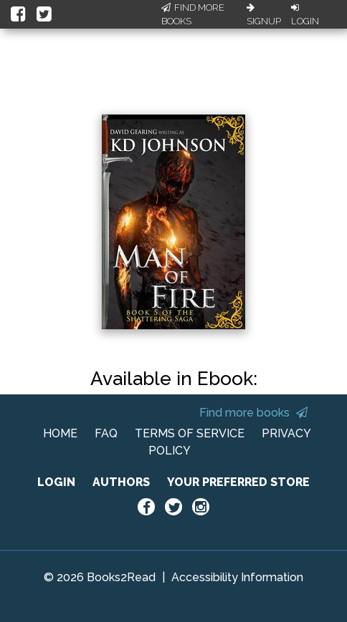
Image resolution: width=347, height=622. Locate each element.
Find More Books (192, 14)
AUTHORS (121, 482)
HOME (60, 433)
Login (305, 15)
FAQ (106, 433)
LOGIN (56, 482)
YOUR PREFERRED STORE (238, 482)
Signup (264, 15)
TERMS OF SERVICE (189, 433)
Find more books (253, 412)
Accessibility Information (237, 577)
